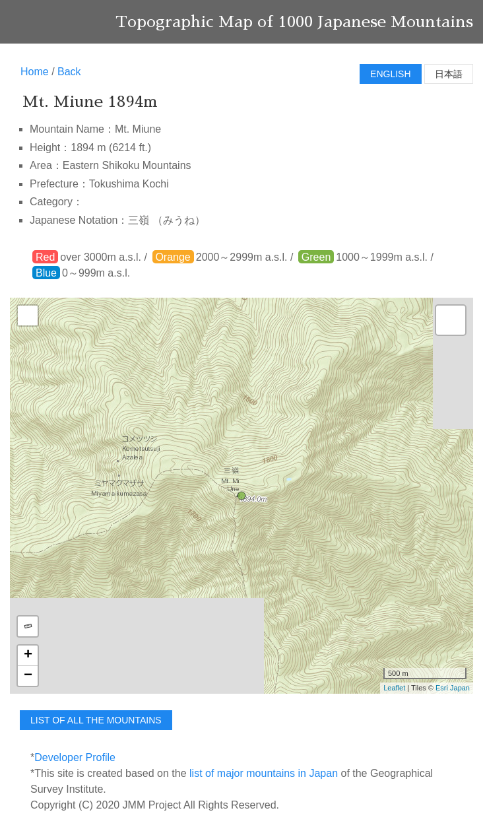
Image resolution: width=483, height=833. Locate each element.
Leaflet (394, 688)
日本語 (449, 74)
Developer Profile (74, 757)
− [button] (28, 676)
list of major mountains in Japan (263, 773)
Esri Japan (452, 688)
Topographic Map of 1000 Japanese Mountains (294, 22)
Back (69, 71)
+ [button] (28, 655)
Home (34, 71)
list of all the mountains (96, 720)
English (390, 74)
